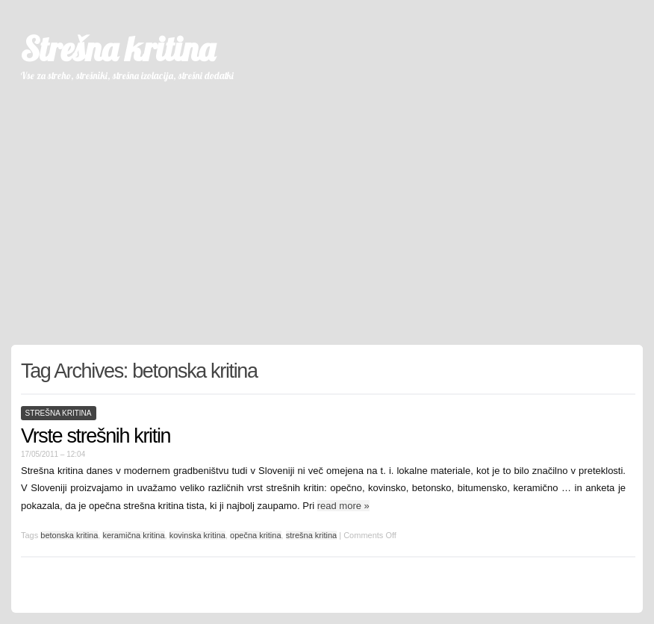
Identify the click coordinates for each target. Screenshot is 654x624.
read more (343, 505)
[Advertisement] (327, 206)
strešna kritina (58, 413)
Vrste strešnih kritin (95, 436)
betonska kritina (69, 535)
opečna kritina (255, 535)
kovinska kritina (197, 535)
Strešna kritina (117, 48)
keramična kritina (133, 535)
